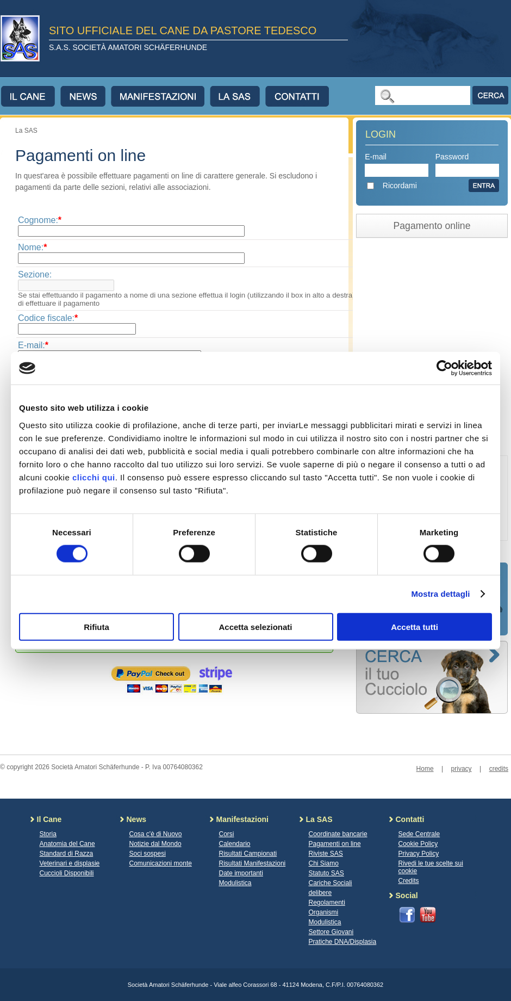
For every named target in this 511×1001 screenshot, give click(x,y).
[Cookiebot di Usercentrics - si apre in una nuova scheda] (444, 368)
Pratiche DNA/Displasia (343, 942)
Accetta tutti (414, 626)
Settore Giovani (331, 932)
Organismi (324, 912)
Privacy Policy (418, 853)
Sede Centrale (419, 834)
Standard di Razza (67, 853)
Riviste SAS (326, 853)
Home (425, 769)
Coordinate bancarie (338, 834)
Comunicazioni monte (160, 863)
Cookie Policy (418, 844)
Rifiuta (96, 626)
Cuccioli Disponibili (67, 873)
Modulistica (235, 883)
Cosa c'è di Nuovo (155, 834)
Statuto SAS (326, 873)
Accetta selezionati (255, 626)
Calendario (235, 844)
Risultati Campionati (248, 853)
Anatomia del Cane (67, 844)
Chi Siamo (324, 863)
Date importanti (241, 873)
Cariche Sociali (330, 883)
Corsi (226, 834)
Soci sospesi (147, 853)
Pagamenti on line (335, 844)
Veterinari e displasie (70, 863)
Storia (48, 834)
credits (498, 769)
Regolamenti (327, 902)
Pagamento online (432, 225)
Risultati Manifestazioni (252, 863)
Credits (408, 881)
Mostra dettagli (440, 593)
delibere (320, 893)
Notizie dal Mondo (155, 844)
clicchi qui (93, 476)
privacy (461, 769)
